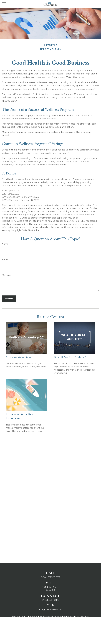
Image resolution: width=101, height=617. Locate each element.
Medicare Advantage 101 (21, 357)
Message (6, 275)
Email (5, 259)
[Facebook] (48, 604)
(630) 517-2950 (53, 577)
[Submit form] (9, 298)
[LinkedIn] (52, 604)
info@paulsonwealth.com (50, 609)
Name (5, 244)
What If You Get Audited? (70, 357)
